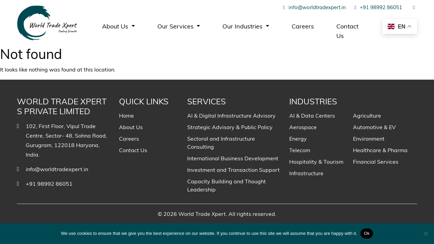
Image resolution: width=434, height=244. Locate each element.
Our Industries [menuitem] (243, 26)
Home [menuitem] (126, 115)
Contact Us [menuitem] (347, 31)
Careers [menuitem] (303, 26)
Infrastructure (306, 173)
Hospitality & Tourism (316, 161)
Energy (298, 138)
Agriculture (367, 115)
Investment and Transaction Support (233, 169)
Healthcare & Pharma (380, 150)
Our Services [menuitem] (176, 26)
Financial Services (375, 161)
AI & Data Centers (312, 115)
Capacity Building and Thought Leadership (226, 185)
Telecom (299, 150)
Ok (367, 233)
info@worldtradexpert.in (313, 7)
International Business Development (232, 158)
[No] (425, 233)
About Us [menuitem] (116, 26)
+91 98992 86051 (377, 7)
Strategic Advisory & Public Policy (230, 127)
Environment (368, 138)
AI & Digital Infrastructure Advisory (231, 115)
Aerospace (303, 127)
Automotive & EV (374, 127)
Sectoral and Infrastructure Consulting (221, 142)
